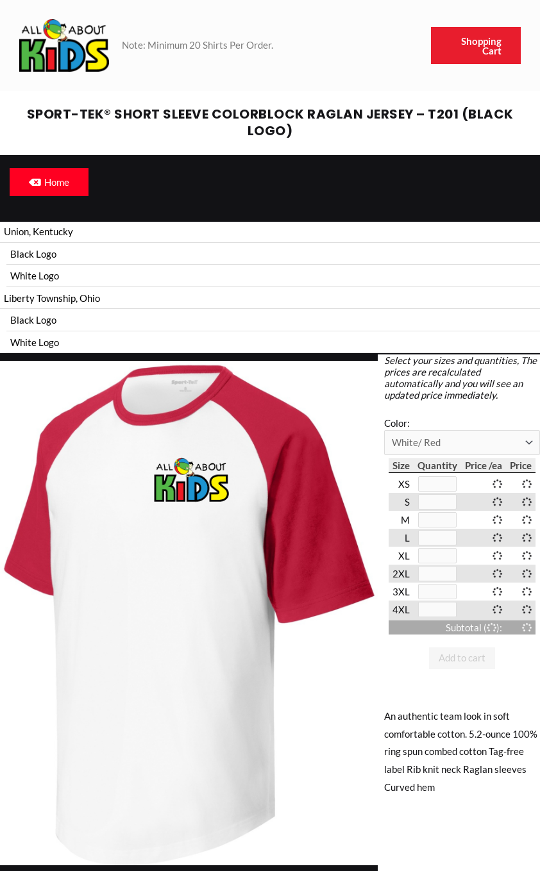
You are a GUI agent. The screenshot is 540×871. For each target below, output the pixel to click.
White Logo (34, 276)
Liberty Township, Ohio (52, 298)
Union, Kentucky (38, 231)
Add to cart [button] (462, 659)
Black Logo (33, 254)
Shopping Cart (481, 45)
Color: (397, 425)
